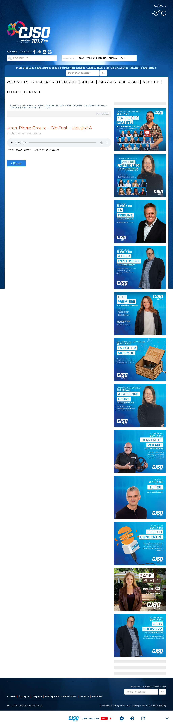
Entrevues (67, 82)
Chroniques (42, 82)
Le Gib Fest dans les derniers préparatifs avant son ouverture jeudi (69, 106)
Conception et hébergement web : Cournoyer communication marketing (133, 705)
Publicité (150, 82)
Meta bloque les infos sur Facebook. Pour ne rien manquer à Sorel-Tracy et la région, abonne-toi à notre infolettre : (86, 70)
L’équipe (37, 696)
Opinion (88, 82)
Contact (26, 51)
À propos (24, 696)
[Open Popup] (142, 718)
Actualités (17, 82)
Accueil (12, 51)
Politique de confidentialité (60, 696)
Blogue (14, 92)
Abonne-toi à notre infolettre (148, 686)
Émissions (107, 82)
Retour (16, 163)
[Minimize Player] (167, 718)
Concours (128, 82)
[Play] (121, 718)
